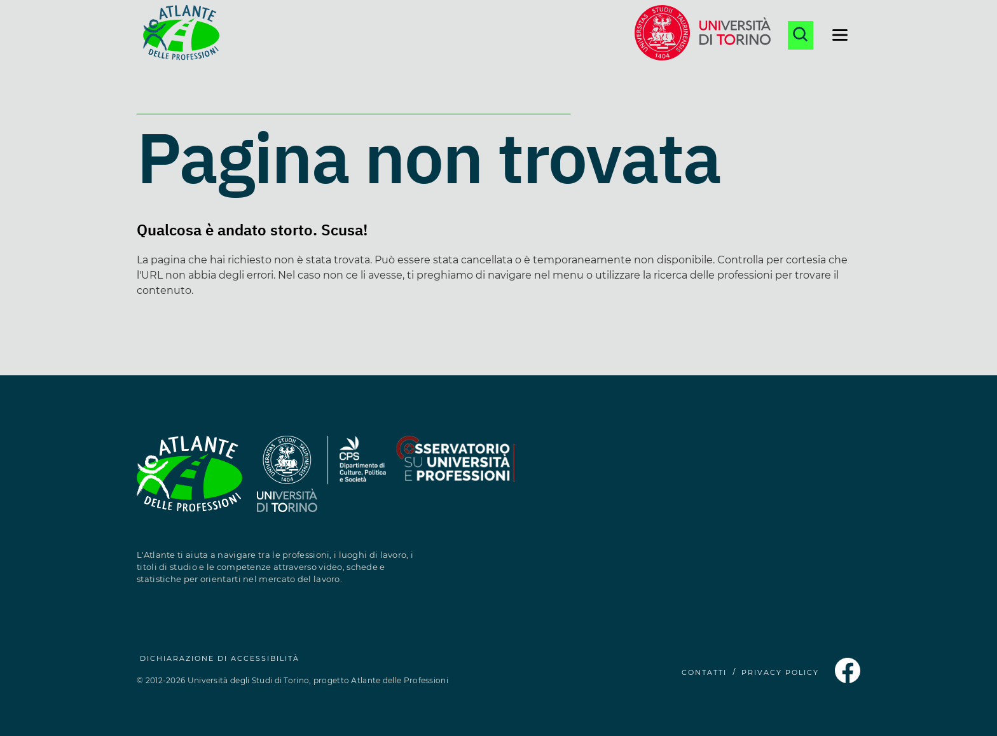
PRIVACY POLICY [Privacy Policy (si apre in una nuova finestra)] (780, 672)
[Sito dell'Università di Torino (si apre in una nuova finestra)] (702, 35)
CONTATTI (704, 672)
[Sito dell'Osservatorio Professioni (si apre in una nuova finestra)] (455, 481)
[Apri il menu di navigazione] (840, 35)
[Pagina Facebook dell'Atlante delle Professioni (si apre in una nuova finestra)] (847, 680)
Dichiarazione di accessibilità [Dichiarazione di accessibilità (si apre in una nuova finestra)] (219, 658)
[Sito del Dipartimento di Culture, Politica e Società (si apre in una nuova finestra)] (356, 481)
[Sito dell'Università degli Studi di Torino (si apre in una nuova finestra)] (287, 481)
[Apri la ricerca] (801, 35)
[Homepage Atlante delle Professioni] (181, 35)
